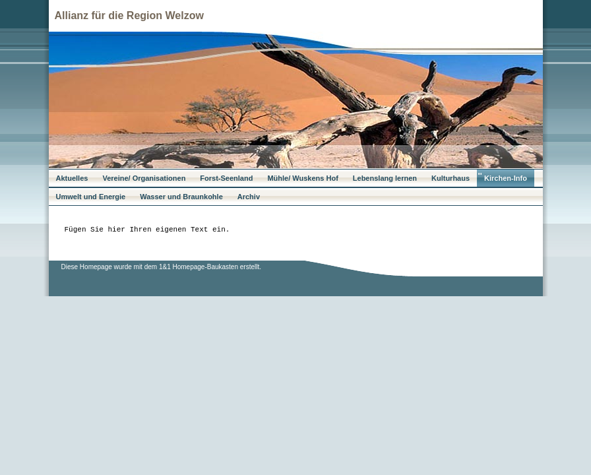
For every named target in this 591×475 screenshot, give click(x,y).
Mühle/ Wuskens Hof (302, 178)
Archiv (248, 197)
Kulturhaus (450, 178)
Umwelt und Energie (91, 197)
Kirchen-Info (505, 178)
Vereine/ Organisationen (143, 178)
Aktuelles (72, 178)
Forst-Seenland (226, 178)
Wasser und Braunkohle (181, 197)
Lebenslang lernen (385, 178)
